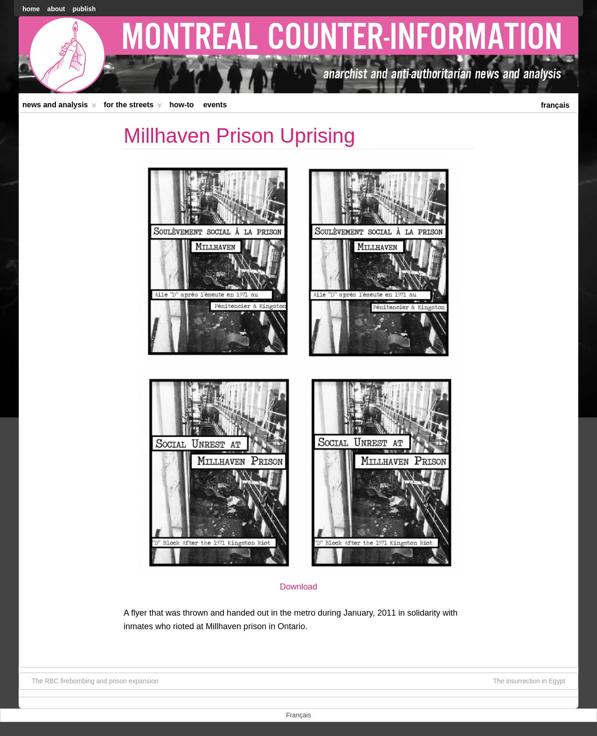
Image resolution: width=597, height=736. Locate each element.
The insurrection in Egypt (534, 680)
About (56, 9)
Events (215, 105)
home (31, 9)
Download (298, 586)
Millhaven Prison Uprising (239, 135)
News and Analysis (59, 106)
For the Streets (133, 106)
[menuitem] (555, 104)
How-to (181, 105)
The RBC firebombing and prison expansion (90, 680)
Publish (84, 9)
